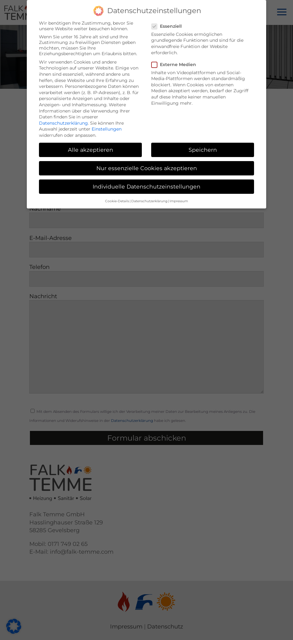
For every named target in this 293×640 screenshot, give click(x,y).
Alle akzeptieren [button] (90, 146)
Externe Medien (176, 61)
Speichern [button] (203, 146)
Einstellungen (107, 125)
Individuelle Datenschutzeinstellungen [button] (146, 183)
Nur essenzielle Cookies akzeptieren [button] (146, 164)
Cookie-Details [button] (117, 197)
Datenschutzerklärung (63, 119)
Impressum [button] (179, 197)
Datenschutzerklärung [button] (149, 197)
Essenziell (169, 23)
